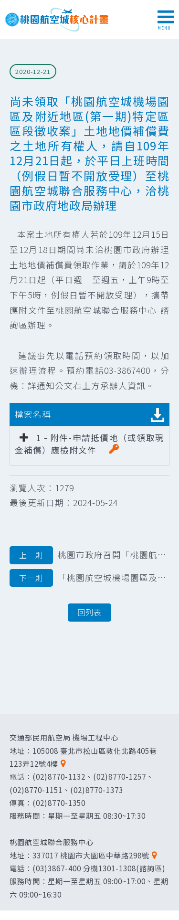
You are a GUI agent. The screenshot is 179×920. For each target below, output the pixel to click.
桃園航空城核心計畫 (57, 20)
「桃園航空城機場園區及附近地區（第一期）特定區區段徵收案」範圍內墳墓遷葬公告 (89, 578)
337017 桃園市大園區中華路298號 (90, 855)
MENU (166, 21)
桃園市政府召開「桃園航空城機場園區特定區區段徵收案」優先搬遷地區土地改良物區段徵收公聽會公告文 (89, 555)
